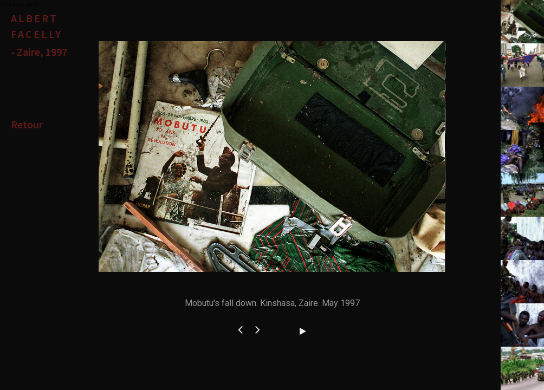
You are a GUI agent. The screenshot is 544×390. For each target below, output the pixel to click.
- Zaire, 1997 (39, 51)
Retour (27, 124)
